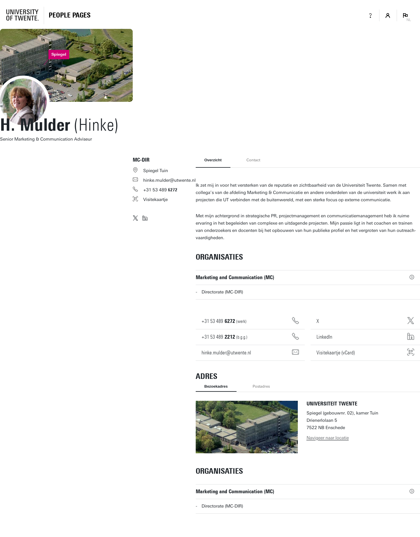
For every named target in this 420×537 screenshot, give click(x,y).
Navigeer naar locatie (328, 437)
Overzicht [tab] (213, 160)
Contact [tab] (253, 160)
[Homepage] (69, 15)
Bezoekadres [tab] (216, 386)
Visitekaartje (155, 199)
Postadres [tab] (261, 386)
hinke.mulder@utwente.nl (169, 180)
